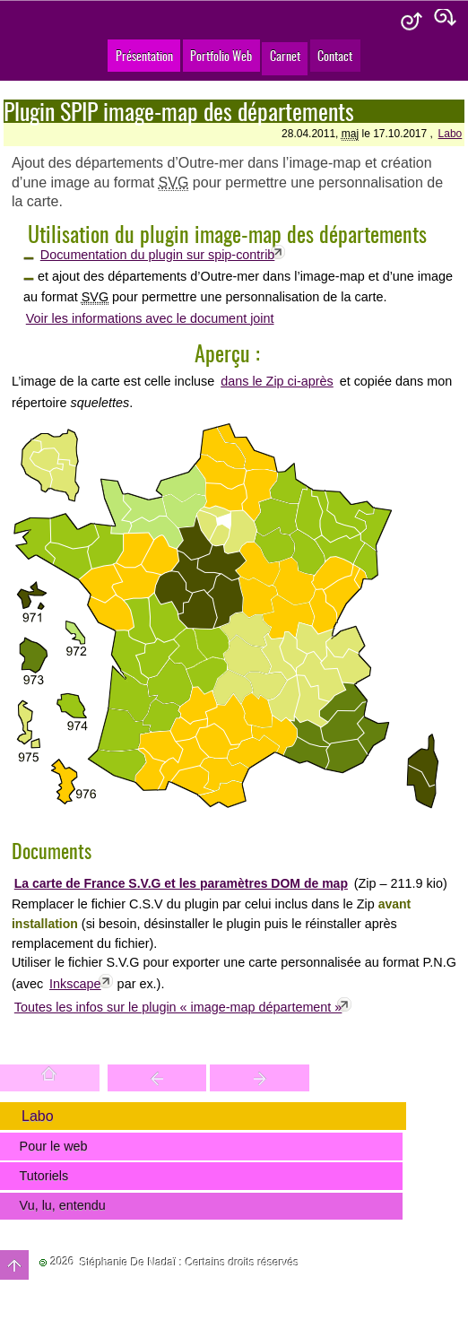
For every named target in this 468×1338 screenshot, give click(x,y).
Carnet (285, 55)
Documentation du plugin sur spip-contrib (157, 255)
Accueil (50, 1077)
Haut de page (14, 1265)
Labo (450, 133)
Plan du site (445, 22)
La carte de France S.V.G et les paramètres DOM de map (181, 883)
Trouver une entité (157, 1077)
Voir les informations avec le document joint (150, 318)
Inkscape (75, 984)
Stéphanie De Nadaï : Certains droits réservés (189, 1262)
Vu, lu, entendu (63, 1205)
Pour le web (54, 1146)
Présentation (144, 55)
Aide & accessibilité (411, 22)
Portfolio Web (221, 55)
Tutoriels (44, 1176)
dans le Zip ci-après (277, 381)
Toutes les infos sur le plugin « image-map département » (178, 1007)
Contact (334, 55)
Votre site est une (259, 1077)
